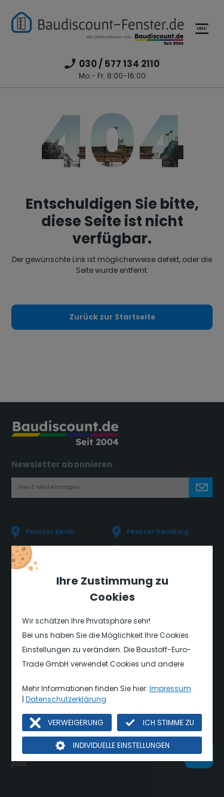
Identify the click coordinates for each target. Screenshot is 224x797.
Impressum (170, 688)
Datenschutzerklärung (66, 699)
